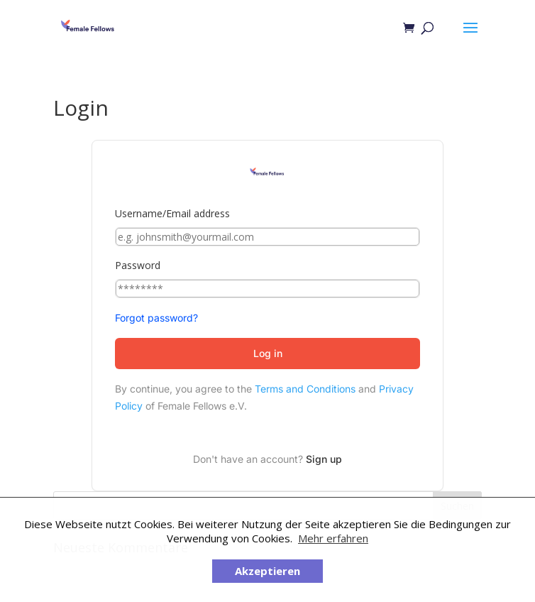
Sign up (324, 459)
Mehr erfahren (333, 538)
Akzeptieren (267, 571)
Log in (267, 353)
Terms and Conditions (305, 389)
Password (137, 265)
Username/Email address (172, 213)
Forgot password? (156, 318)
